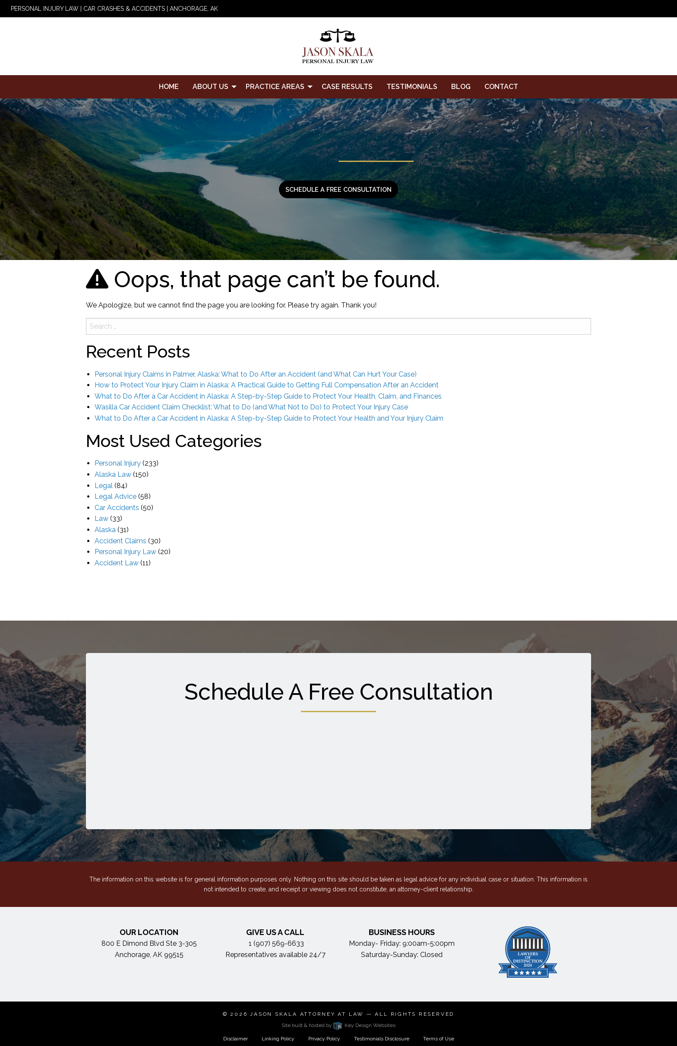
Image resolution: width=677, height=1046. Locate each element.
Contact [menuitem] (501, 86)
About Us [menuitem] (210, 86)
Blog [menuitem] (461, 86)
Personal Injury (118, 463)
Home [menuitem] (169, 86)
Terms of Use (438, 1039)
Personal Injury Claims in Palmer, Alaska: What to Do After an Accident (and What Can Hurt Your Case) (256, 374)
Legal (104, 486)
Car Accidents (117, 508)
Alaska (105, 530)
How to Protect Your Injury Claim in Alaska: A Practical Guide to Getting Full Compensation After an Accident (267, 385)
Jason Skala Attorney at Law (307, 1014)
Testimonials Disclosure (381, 1039)
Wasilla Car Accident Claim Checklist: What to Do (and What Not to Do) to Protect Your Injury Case (251, 407)
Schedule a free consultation (338, 189)
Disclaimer (235, 1039)
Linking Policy (278, 1039)
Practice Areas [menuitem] (275, 86)
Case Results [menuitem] (347, 86)
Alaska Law (113, 474)
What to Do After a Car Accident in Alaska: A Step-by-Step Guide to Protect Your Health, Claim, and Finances (268, 396)
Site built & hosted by (338, 1025)
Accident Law (117, 563)
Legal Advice (115, 496)
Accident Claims (120, 541)
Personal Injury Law (125, 552)
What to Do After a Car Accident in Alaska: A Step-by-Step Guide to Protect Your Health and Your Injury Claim (269, 418)
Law (101, 518)
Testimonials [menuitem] (411, 86)
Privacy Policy (324, 1039)
